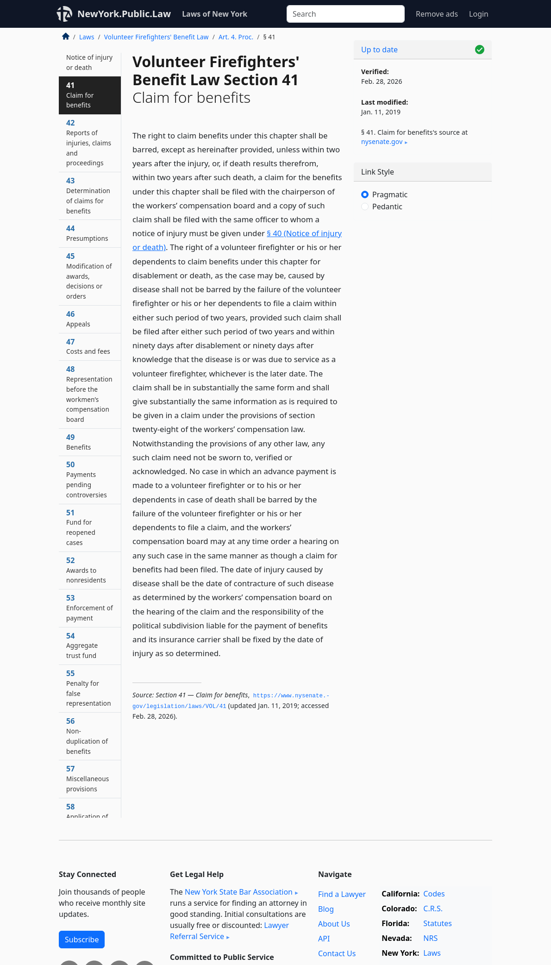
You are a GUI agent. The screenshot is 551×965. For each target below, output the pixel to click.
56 (87, 735)
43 (88, 195)
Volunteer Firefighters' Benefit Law (156, 36)
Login (478, 14)
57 (87, 778)
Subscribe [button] (82, 939)
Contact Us (337, 953)
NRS (430, 938)
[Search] (346, 14)
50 (86, 479)
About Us (334, 924)
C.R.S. (433, 908)
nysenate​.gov (381, 141)
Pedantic (387, 206)
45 (89, 276)
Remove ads (437, 14)
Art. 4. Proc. (236, 36)
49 (78, 441)
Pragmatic (389, 194)
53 (89, 607)
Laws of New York (214, 14)
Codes (434, 894)
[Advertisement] (422, 292)
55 (88, 688)
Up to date (379, 49)
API (324, 939)
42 (88, 142)
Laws (86, 36)
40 (89, 57)
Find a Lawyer (342, 894)
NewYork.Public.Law (124, 13)
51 (80, 527)
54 (82, 645)
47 (88, 346)
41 (80, 95)
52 (86, 570)
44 (87, 233)
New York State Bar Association (239, 892)
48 (89, 394)
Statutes (437, 923)
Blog (326, 909)
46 (78, 318)
